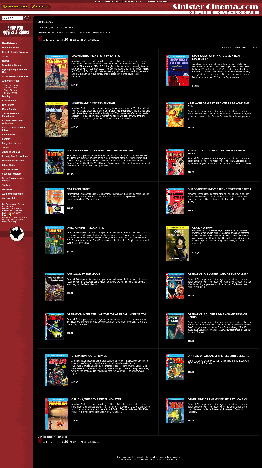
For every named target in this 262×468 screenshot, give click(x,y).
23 (78, 40)
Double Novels (11, 87)
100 (61, 27)
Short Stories (10, 90)
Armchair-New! (11, 85)
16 (51, 40)
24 (82, 40)
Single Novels (10, 93)
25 (85, 40)
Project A (173, 459)
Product (239, 47)
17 (54, 40)
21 (71, 40)
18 (52, 27)
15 (47, 40)
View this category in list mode (52, 437)
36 (56, 27)
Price (245, 47)
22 (74, 40)
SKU (232, 47)
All (66, 27)
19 (61, 40)
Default (254, 47)
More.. (108, 33)
